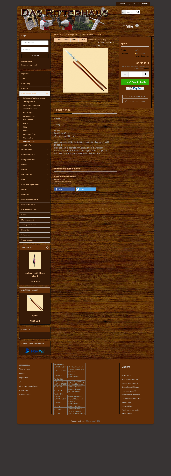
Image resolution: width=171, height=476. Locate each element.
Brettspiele (25, 195)
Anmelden (35, 56)
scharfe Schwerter (30, 109)
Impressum (23, 378)
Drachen (24, 215)
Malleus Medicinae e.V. (130, 383)
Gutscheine (25, 235)
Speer (35, 315)
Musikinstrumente (27, 220)
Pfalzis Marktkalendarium (131, 410)
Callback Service (25, 395)
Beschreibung (63, 109)
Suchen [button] (121, 4)
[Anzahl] (135, 74)
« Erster (58, 40)
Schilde (24, 170)
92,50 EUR (35, 321)
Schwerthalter (28, 120)
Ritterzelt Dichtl (127, 406)
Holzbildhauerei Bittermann (131, 387)
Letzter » (83, 40)
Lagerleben (25, 74)
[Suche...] (124, 12)
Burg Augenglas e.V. (129, 391)
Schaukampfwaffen (28, 94)
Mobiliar (24, 190)
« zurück (66, 40)
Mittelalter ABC (127, 414)
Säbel (25, 127)
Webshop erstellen (77, 421)
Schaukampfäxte (29, 134)
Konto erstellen (26, 61)
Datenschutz (23, 390)
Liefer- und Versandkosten (28, 386)
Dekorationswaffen (28, 154)
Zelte (23, 79)
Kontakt (22, 373)
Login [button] (132, 4)
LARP (23, 180)
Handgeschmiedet (28, 160)
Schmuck (24, 89)
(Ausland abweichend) (142, 56)
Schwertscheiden (29, 116)
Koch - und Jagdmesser (29, 185)
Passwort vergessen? (29, 65)
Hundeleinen (25, 230)
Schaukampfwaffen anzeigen (34, 98)
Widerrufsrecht (24, 369)
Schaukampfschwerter (31, 105)
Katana (25, 131)
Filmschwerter (26, 150)
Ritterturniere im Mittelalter (131, 398)
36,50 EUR (35, 281)
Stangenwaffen (28, 142)
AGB (21, 382)
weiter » (74, 40)
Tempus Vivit (126, 402)
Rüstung (24, 165)
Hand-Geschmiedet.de (130, 380)
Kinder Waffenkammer (29, 200)
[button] (125, 74)
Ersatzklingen (28, 112)
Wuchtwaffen (28, 138)
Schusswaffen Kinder (29, 210)
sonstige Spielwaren (28, 225)
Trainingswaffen (29, 102)
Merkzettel (143, 4)
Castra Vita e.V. (127, 376)
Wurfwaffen (27, 145)
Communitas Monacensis (131, 395)
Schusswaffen (26, 175)
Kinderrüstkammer (28, 205)
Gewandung (25, 84)
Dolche (25, 123)
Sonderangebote (27, 240)
